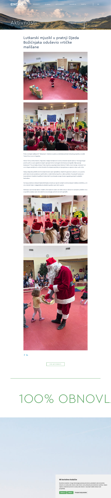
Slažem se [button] (62, 492)
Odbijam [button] (70, 492)
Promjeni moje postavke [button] (81, 492)
